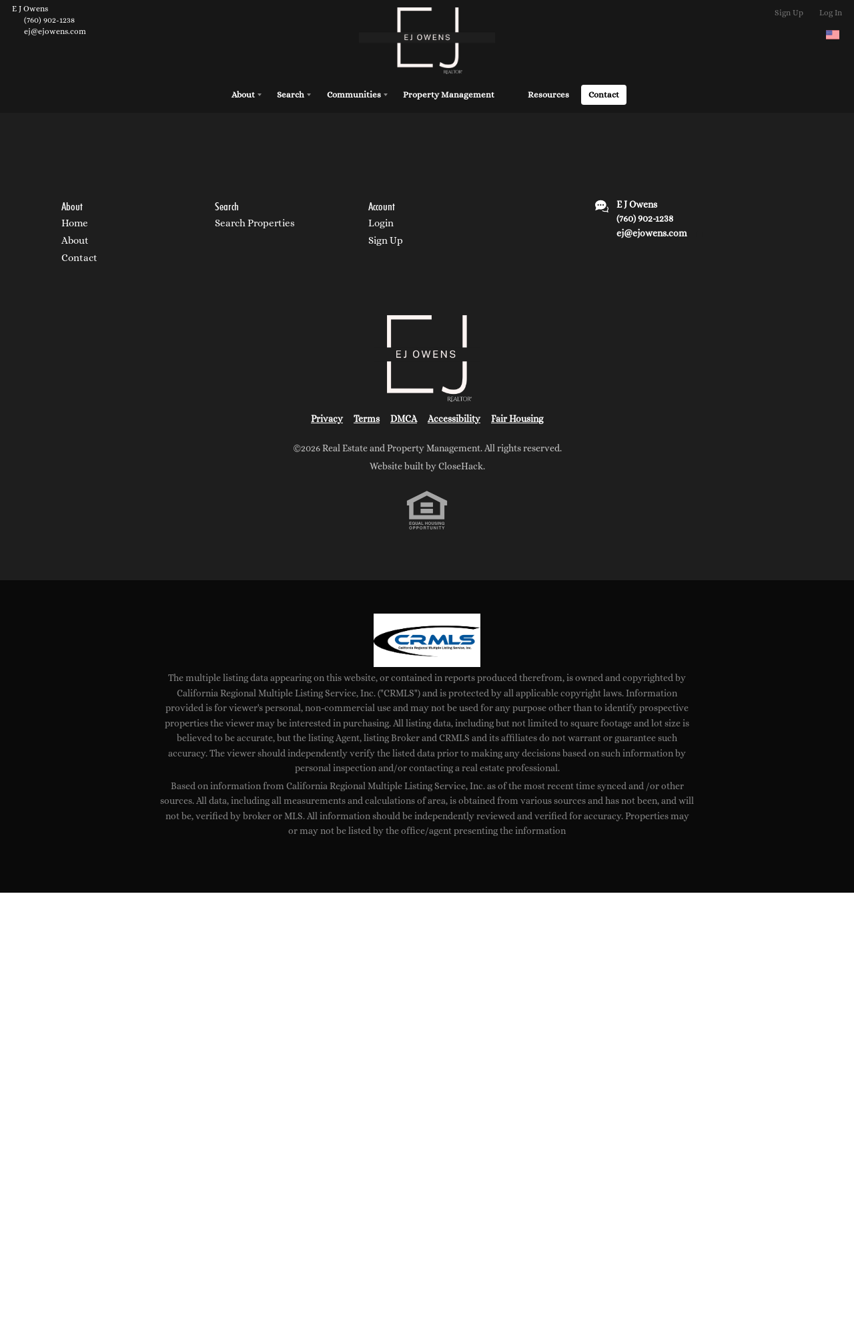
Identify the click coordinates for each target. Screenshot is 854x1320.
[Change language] (832, 34)
